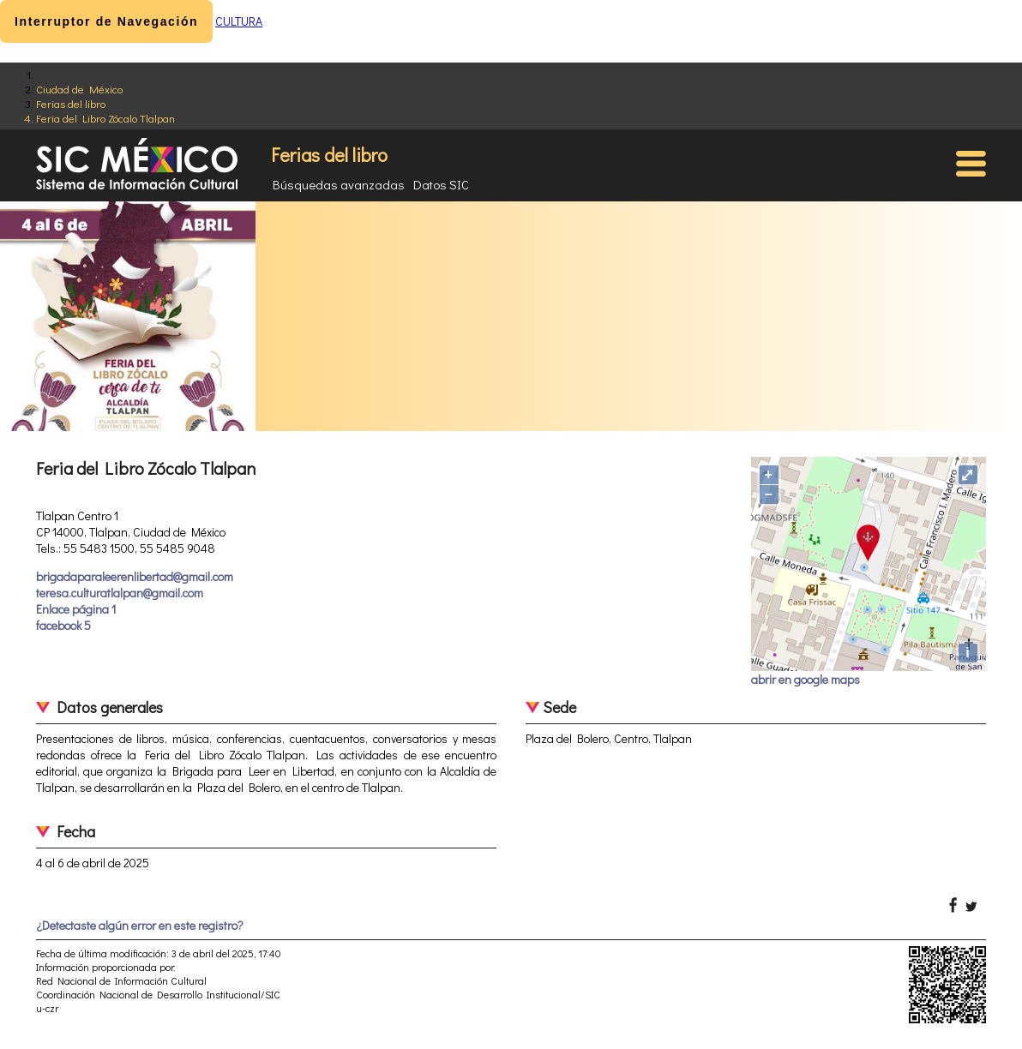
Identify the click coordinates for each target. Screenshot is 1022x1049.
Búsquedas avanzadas (339, 184)
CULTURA (238, 21)
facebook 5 (63, 625)
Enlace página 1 (76, 609)
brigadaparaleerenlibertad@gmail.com (134, 576)
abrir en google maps (805, 679)
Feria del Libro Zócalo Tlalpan (105, 118)
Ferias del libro (70, 103)
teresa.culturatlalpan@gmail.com (119, 592)
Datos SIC (441, 184)
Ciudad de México (79, 88)
